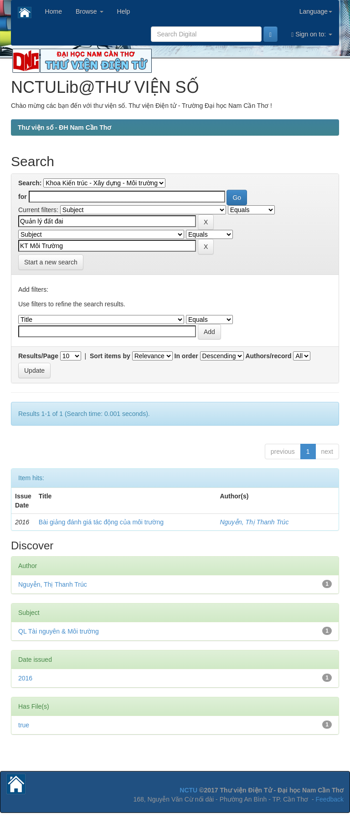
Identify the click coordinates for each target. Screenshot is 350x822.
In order (186, 356)
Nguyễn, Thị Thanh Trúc (254, 522)
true (23, 725)
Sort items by (110, 356)
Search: (29, 183)
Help (123, 11)
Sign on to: (311, 34)
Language (315, 11)
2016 (25, 678)
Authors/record (268, 356)
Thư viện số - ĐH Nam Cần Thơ (64, 127)
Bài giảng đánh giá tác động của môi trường (101, 522)
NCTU (188, 790)
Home (53, 11)
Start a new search (50, 262)
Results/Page (38, 356)
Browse (89, 11)
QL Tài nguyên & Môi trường (58, 631)
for (22, 196)
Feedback (330, 799)
